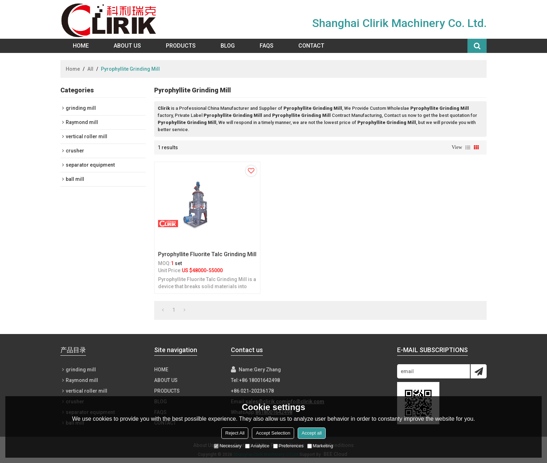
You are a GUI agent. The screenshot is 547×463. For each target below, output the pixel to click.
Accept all (311, 433)
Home (81, 45)
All (90, 69)
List (468, 147)
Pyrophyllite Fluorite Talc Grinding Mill (207, 254)
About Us (127, 45)
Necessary (227, 445)
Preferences (288, 445)
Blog (228, 45)
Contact (311, 45)
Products (181, 45)
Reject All (234, 433)
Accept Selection (273, 433)
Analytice (257, 445)
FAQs (267, 45)
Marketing (320, 445)
